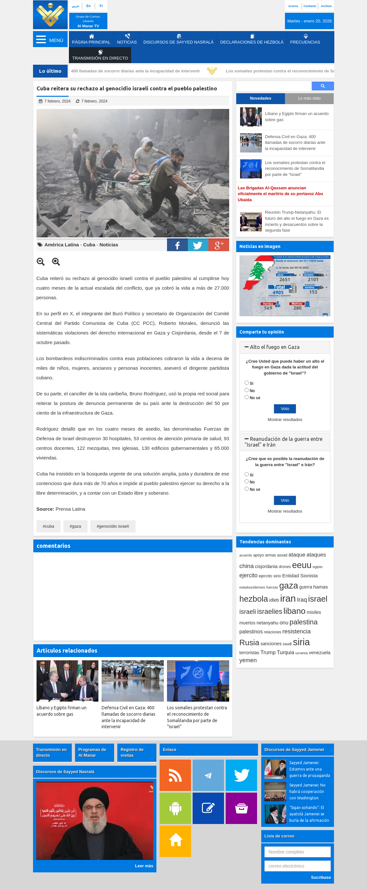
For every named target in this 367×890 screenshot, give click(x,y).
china (246, 566)
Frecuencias (305, 39)
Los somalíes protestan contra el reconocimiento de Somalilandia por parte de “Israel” (295, 168)
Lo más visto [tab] (309, 98)
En (89, 6)
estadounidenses (252, 587)
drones (285, 566)
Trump (268, 652)
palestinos (251, 631)
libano (294, 610)
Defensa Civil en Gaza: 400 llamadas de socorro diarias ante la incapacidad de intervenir (114, 71)
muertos (247, 623)
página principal (91, 39)
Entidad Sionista (300, 575)
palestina (303, 622)
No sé (255, 398)
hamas (320, 586)
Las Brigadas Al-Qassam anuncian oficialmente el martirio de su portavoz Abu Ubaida (280, 193)
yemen (248, 660)
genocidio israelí (114, 526)
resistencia (296, 631)
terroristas (249, 652)
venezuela (319, 652)
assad (282, 555)
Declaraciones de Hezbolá (251, 39)
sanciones (271, 643)
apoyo (258, 555)
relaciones (272, 632)
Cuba (89, 244)
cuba (49, 526)
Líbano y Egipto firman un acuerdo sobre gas (297, 116)
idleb (274, 600)
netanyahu (267, 622)
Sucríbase (321, 877)
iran (288, 598)
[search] (273, 86)
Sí (251, 383)
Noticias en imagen (259, 246)
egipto (317, 567)
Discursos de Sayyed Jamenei (294, 749)
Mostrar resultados (285, 419)
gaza (76, 526)
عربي (75, 6)
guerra (305, 586)
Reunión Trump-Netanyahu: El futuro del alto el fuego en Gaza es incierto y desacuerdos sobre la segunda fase (297, 221)
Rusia (249, 642)
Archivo (326, 6)
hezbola (253, 598)
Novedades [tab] (260, 98)
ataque (296, 554)
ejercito (248, 575)
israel (317, 598)
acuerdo (245, 555)
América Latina (62, 244)
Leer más (144, 865)
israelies (269, 611)
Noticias (127, 39)
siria (301, 642)
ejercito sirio (270, 575)
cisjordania (266, 566)
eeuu (302, 565)
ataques (316, 555)
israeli (247, 611)
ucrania (302, 653)
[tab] (285, 347)
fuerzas (272, 587)
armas (270, 555)
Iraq (302, 600)
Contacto (310, 6)
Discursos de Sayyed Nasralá (179, 39)
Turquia (285, 652)
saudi (287, 644)
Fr (101, 6)
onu (283, 623)
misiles (314, 612)
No (252, 391)
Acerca (293, 6)
